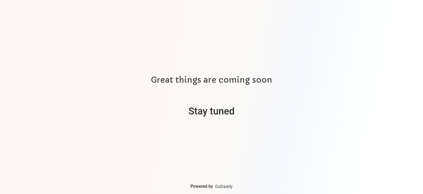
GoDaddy (224, 186)
